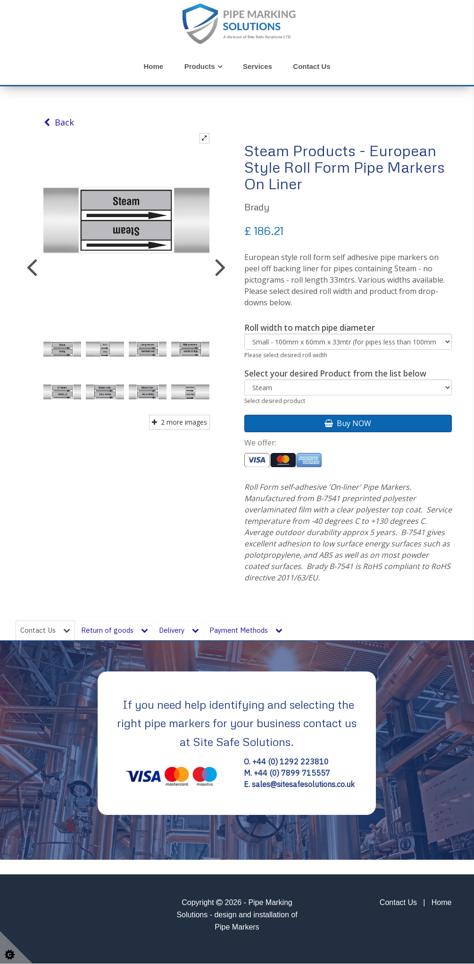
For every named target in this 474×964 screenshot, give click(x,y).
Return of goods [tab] (116, 630)
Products (199, 66)
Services (257, 66)
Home (154, 66)
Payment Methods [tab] (252, 630)
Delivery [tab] (183, 630)
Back (59, 122)
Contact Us (311, 66)
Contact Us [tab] (46, 630)
